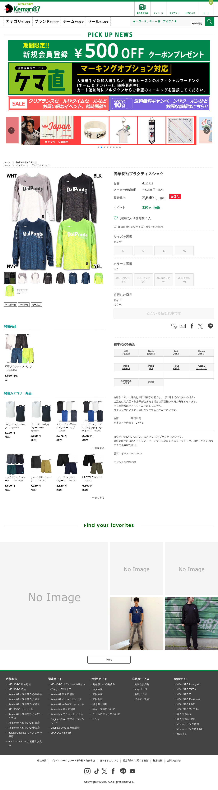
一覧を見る (98, 448)
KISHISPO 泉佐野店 (19, 684)
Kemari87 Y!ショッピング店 (65, 699)
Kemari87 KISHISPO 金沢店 (24, 727)
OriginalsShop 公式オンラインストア (67, 721)
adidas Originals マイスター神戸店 (25, 734)
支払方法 (98, 694)
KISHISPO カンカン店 (20, 709)
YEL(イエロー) (184, 279)
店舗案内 (11, 679)
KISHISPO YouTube (188, 709)
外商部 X (182, 734)
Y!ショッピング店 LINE (190, 729)
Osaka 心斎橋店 (126, 367)
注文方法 (98, 689)
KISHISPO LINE (186, 704)
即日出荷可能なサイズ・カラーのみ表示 (140, 226)
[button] (98, 147)
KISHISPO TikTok (186, 689)
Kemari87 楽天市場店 (62, 694)
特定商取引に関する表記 (135, 760)
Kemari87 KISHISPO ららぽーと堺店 (25, 716)
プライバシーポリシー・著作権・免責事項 (73, 760)
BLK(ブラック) (143, 279)
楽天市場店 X (184, 714)
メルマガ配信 (142, 699)
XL (184, 250)
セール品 (36, 304)
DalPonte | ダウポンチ (26, 162)
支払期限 (98, 699)
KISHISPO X (184, 694)
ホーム (7, 162)
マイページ (141, 689)
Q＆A (96, 719)
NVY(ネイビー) (163, 279)
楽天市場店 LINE (186, 719)
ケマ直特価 (10, 304)
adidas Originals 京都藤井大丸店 (25, 743)
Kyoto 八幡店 (176, 352)
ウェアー (20, 165)
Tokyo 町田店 (176, 367)
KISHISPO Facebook (188, 699)
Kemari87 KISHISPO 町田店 (24, 722)
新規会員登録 (142, 684)
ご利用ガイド (98, 679)
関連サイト (55, 679)
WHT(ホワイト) (123, 279)
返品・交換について (104, 709)
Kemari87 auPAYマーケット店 (67, 704)
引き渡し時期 (100, 704)
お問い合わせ (174, 760)
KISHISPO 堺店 (17, 689)
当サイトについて (109, 760)
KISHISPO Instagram (188, 684)
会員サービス (140, 679)
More (109, 659)
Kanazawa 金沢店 (126, 382)
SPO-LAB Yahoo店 (60, 732)
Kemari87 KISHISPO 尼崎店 (24, 704)
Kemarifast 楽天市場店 (63, 709)
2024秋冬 (24, 304)
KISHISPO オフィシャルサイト (67, 684)
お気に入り (141, 694)
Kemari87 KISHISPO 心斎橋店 (25, 694)
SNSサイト (181, 679)
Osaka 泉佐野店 (151, 352)
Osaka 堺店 (151, 367)
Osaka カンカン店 (201, 367)
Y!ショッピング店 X (188, 724)
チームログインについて (106, 714)
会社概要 (41, 760)
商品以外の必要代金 (104, 684)
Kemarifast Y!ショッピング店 (66, 714)
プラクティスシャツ (40, 165)
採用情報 (157, 760)
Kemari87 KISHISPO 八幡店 (24, 699)
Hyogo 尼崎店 (201, 352)
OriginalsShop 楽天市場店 (64, 727)
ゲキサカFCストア (60, 689)
